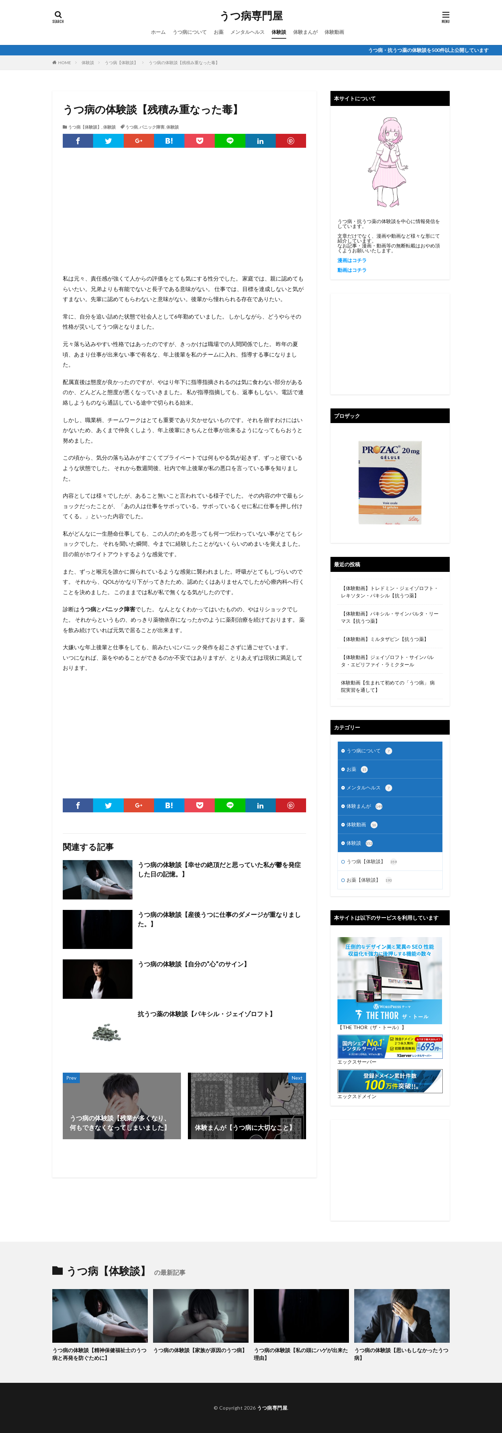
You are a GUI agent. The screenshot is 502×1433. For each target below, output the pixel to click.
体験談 (279, 32)
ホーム (158, 32)
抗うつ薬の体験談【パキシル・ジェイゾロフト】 (207, 1014)
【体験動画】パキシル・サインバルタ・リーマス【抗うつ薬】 (390, 617)
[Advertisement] (184, 217)
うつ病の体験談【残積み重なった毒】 (184, 62)
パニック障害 (152, 127)
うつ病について (190, 32)
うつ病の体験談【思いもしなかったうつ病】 (401, 1354)
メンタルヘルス (247, 32)
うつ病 (131, 127)
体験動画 (334, 32)
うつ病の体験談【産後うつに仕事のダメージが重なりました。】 (219, 919)
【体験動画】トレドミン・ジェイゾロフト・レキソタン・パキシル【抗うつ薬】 (390, 591)
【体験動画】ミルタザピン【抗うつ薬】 (385, 639)
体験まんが (305, 32)
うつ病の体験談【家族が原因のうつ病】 (200, 1350)
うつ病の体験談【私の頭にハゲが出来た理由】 (301, 1354)
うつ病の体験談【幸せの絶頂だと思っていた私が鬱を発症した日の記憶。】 (219, 869)
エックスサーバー (356, 1062)
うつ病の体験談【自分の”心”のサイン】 (194, 964)
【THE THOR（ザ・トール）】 (371, 1027)
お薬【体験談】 (369, 880)
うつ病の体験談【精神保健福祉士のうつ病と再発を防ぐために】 (99, 1354)
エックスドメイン (356, 1096)
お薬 (218, 32)
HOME (64, 62)
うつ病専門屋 (251, 15)
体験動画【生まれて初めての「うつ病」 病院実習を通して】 (388, 686)
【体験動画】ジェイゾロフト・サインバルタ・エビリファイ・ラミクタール (387, 660)
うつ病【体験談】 (121, 62)
